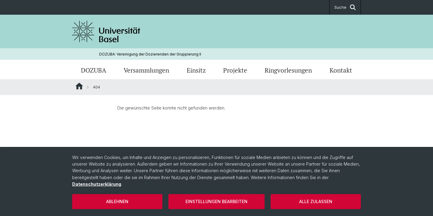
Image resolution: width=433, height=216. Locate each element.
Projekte (235, 70)
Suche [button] (345, 7)
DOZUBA (93, 70)
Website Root (79, 86)
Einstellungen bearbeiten (216, 201)
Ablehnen (117, 201)
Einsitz (196, 70)
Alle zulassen (315, 201)
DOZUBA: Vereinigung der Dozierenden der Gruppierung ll (150, 54)
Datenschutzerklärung (96, 184)
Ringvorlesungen (288, 70)
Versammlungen (146, 70)
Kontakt (341, 70)
